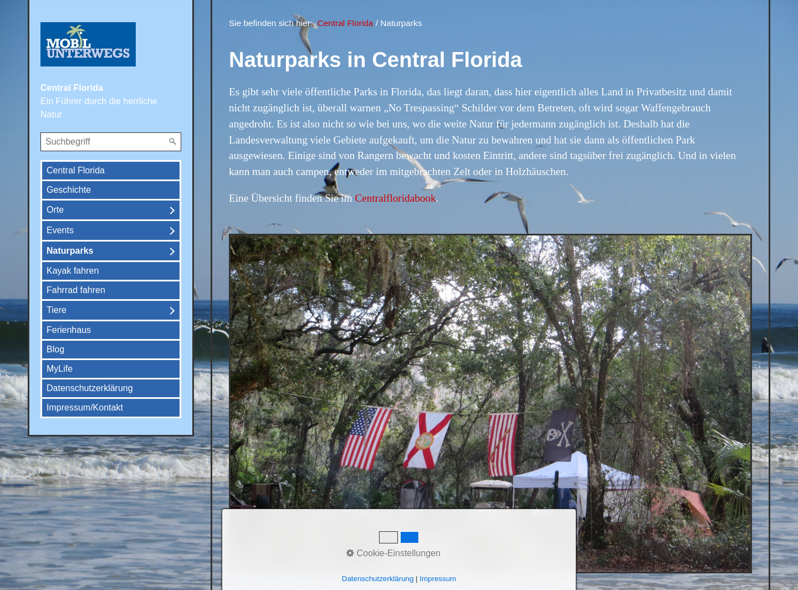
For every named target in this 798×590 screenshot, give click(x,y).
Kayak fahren (73, 270)
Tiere (56, 310)
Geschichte (69, 189)
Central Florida (76, 170)
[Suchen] (173, 142)
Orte (55, 209)
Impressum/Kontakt (85, 407)
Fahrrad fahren (76, 290)
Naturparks (70, 250)
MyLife (60, 368)
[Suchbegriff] (110, 141)
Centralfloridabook (395, 198)
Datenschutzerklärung (90, 388)
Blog (55, 349)
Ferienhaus (69, 330)
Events (60, 230)
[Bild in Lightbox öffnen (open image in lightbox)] (490, 403)
